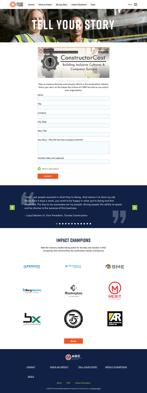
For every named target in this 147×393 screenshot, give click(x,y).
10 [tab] (84, 224)
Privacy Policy (96, 388)
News (93, 4)
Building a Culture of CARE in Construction (77, 81)
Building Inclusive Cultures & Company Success (77, 80)
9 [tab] (81, 224)
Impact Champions (79, 4)
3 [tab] (63, 224)
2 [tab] (60, 224)
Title (39, 103)
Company (42, 112)
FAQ (68, 382)
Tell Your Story (61, 4)
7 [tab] (75, 224)
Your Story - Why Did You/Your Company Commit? (60, 139)
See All (73, 341)
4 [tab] (66, 224)
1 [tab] (57, 224)
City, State (42, 121)
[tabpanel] (73, 206)
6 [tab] (72, 224)
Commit (31, 4)
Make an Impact (45, 4)
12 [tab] (90, 224)
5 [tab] (69, 224)
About (59, 382)
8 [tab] (78, 224)
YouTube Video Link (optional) (51, 157)
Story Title (42, 130)
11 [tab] (87, 224)
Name (40, 94)
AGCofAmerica (61, 80)
